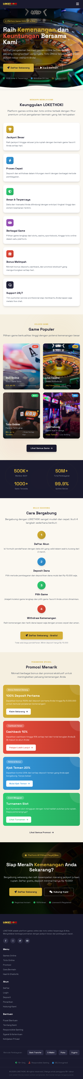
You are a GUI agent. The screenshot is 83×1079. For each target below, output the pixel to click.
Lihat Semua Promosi (42, 832)
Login (6, 992)
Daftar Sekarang (18, 67)
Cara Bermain (49, 67)
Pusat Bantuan (10, 1020)
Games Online (9, 955)
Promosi (7, 965)
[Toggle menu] (77, 4)
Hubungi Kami (58, 891)
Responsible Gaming (13, 1029)
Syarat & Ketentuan (12, 1034)
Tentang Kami (10, 1025)
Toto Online (9, 960)
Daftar (6, 988)
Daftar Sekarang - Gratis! (42, 635)
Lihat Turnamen (18, 819)
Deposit (7, 997)
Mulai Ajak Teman (19, 783)
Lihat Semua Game (41, 448)
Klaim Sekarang (18, 711)
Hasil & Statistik (11, 974)
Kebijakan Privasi (11, 1039)
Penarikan (8, 1002)
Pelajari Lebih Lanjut (21, 747)
